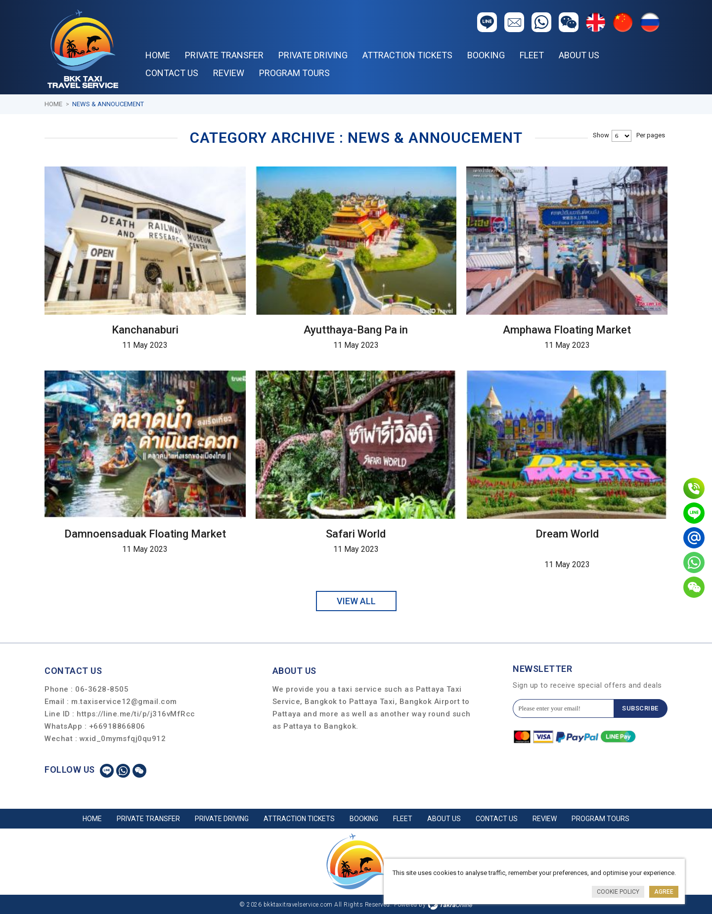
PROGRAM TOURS (294, 73)
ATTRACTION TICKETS (407, 55)
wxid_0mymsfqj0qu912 (123, 738)
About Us (579, 55)
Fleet (532, 55)
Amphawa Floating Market (567, 329)
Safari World (356, 533)
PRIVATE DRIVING (313, 55)
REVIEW (228, 73)
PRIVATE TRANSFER (224, 55)
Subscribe (640, 708)
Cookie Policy (618, 891)
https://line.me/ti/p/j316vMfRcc (136, 713)
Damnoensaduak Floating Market (145, 533)
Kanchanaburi (145, 329)
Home (157, 55)
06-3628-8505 (102, 688)
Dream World (567, 533)
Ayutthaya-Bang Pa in (356, 329)
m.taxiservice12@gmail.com (124, 701)
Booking (486, 55)
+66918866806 (117, 725)
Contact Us (171, 73)
